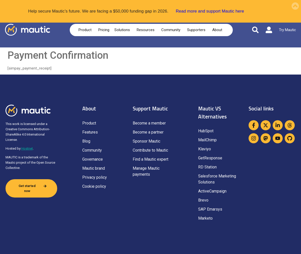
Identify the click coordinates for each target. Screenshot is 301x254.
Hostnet (27, 148)
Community (171, 29)
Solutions (123, 29)
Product (86, 29)
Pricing (103, 30)
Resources (146, 29)
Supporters (197, 29)
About (218, 29)
